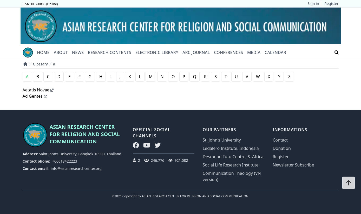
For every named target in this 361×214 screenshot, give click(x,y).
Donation (282, 148)
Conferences (228, 52)
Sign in (313, 3)
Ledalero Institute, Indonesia (231, 148)
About (61, 52)
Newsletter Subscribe (293, 165)
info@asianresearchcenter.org (76, 168)
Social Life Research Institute (231, 165)
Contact (280, 140)
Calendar (275, 52)
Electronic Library (156, 52)
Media (253, 52)
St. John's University (222, 140)
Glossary (40, 64)
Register (331, 3)
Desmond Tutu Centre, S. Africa (233, 156)
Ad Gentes (35, 96)
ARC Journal (196, 52)
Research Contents (109, 52)
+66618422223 (64, 161)
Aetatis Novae (38, 90)
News (78, 52)
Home (43, 52)
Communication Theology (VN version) (232, 176)
